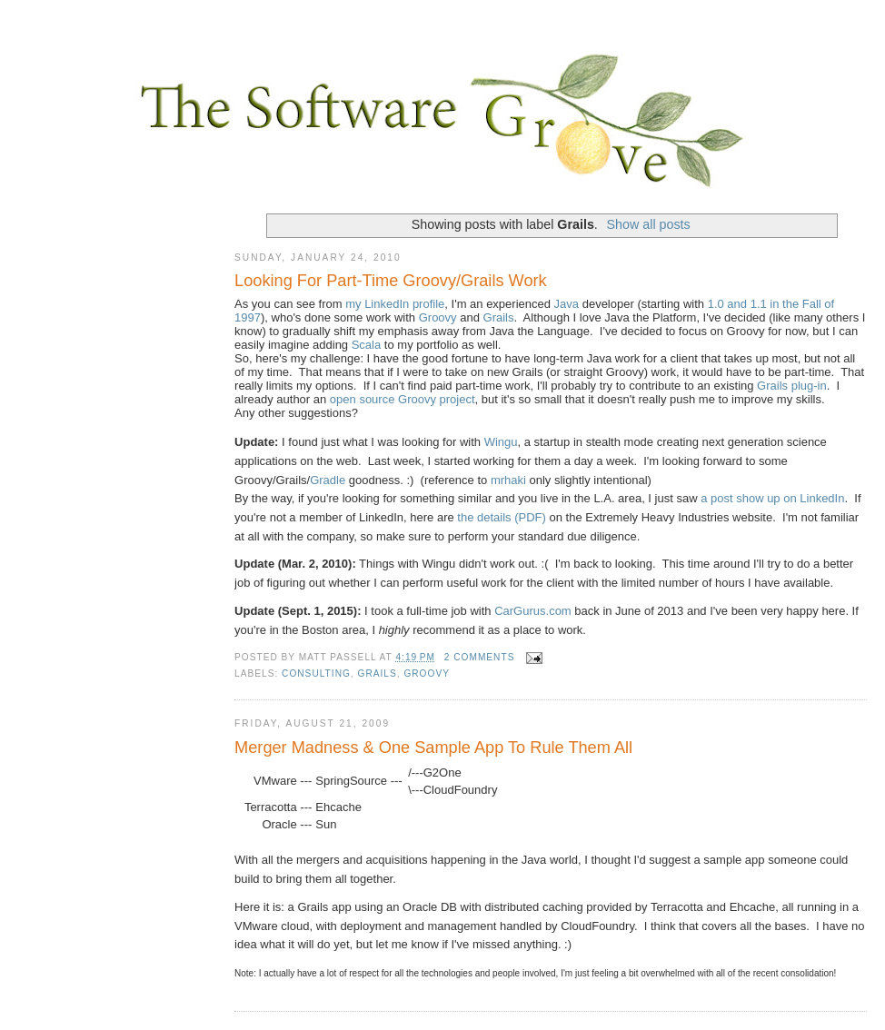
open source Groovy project (402, 399)
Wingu (501, 442)
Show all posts (649, 224)
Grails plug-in (792, 385)
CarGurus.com (533, 611)
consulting (316, 673)
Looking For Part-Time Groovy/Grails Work (390, 281)
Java (566, 304)
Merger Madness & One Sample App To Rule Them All (433, 747)
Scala (367, 345)
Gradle (327, 480)
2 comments (479, 657)
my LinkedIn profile (394, 304)
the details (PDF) (501, 517)
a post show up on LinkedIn (772, 498)
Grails (498, 317)
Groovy (438, 317)
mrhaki (508, 480)
